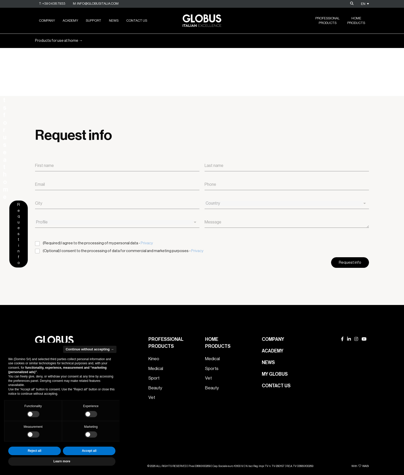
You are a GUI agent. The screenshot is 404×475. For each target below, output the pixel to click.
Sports (211, 368)
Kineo (153, 359)
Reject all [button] (34, 451)
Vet (151, 397)
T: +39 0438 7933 (52, 3)
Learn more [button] (61, 461)
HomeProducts (356, 21)
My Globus (275, 374)
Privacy (147, 243)
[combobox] (287, 203)
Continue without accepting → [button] (90, 349)
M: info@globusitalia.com (96, 3)
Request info (350, 56)
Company (47, 20)
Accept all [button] (89, 451)
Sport (153, 378)
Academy (70, 20)
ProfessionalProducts (327, 21)
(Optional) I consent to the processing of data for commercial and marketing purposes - (123, 251)
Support (93, 20)
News (114, 20)
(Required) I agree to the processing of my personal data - (98, 243)
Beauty (155, 388)
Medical (155, 368)
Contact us (136, 20)
